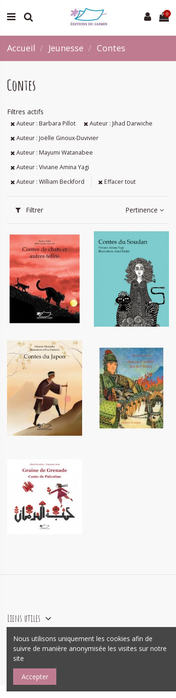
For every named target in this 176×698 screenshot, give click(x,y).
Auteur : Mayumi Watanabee (51, 153)
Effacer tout (117, 182)
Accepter (35, 676)
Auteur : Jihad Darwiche (118, 123)
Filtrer (29, 209)
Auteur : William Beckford (47, 182)
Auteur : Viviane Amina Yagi (49, 167)
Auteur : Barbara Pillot (43, 123)
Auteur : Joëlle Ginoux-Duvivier (54, 138)
